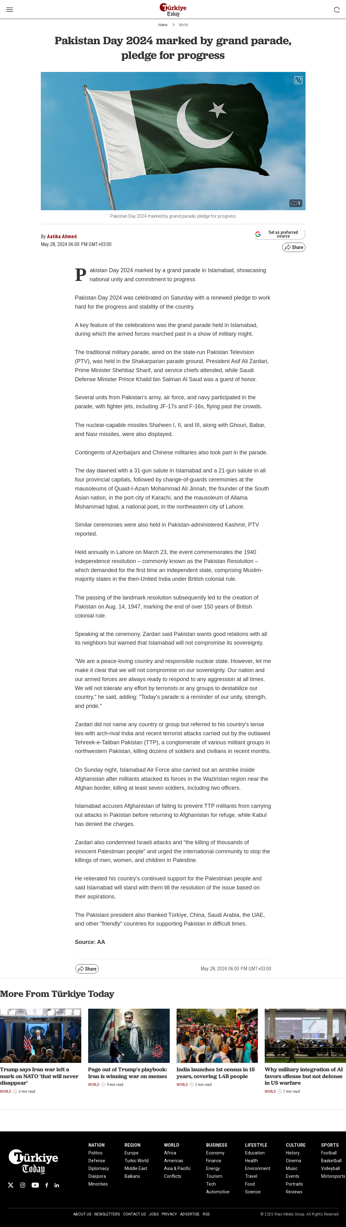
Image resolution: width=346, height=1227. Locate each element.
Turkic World (137, 1160)
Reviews (294, 1191)
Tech (211, 1184)
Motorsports (333, 1176)
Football (329, 1152)
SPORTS (330, 1145)
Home (162, 25)
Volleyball (330, 1168)
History (293, 1152)
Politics (95, 1152)
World (183, 25)
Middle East (136, 1168)
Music (291, 1168)
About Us (82, 1214)
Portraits (294, 1184)
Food (250, 1184)
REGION (132, 1145)
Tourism (214, 1176)
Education (255, 1152)
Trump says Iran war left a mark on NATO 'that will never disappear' (39, 1076)
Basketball (331, 1160)
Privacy (169, 1214)
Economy (215, 1152)
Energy (213, 1168)
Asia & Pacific (177, 1168)
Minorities (98, 1184)
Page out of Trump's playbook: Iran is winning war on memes (127, 1073)
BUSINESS (216, 1145)
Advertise (190, 1214)
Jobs (154, 1214)
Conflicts (172, 1176)
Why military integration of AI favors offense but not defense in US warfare (304, 1076)
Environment (257, 1168)
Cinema (293, 1160)
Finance (213, 1160)
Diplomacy (98, 1168)
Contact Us (134, 1214)
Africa (170, 1152)
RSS (206, 1214)
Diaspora (97, 1176)
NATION (96, 1145)
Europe (132, 1152)
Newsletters (107, 1214)
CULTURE (296, 1145)
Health (251, 1160)
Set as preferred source (276, 234)
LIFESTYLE (256, 1145)
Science (253, 1191)
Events (292, 1176)
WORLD (171, 1145)
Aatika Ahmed (62, 236)
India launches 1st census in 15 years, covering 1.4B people (216, 1073)
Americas (173, 1160)
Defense (96, 1160)
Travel (251, 1176)
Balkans (132, 1176)
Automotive (218, 1191)
